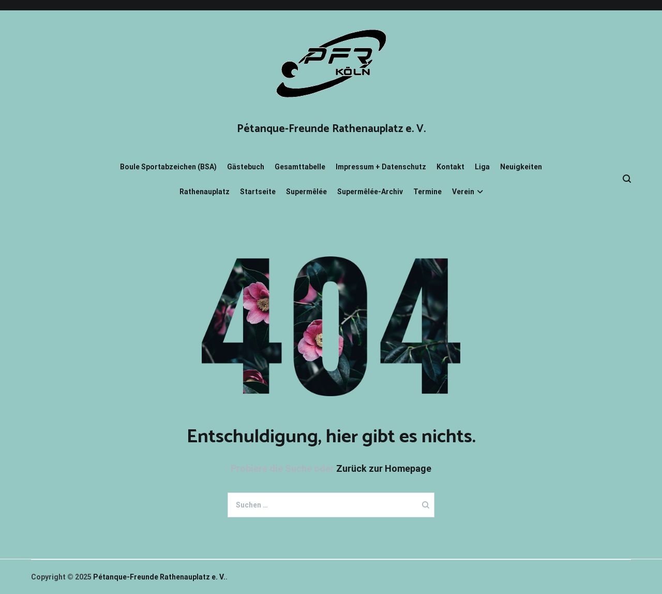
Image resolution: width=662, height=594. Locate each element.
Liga (482, 167)
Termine (427, 191)
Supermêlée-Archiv (370, 191)
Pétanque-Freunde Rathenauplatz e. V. (331, 129)
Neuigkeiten (521, 167)
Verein (463, 191)
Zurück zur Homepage (383, 468)
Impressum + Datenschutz (381, 167)
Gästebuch (245, 167)
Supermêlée (306, 191)
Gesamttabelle (300, 167)
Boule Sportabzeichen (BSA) (168, 167)
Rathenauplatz (204, 191)
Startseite (258, 191)
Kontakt (450, 167)
